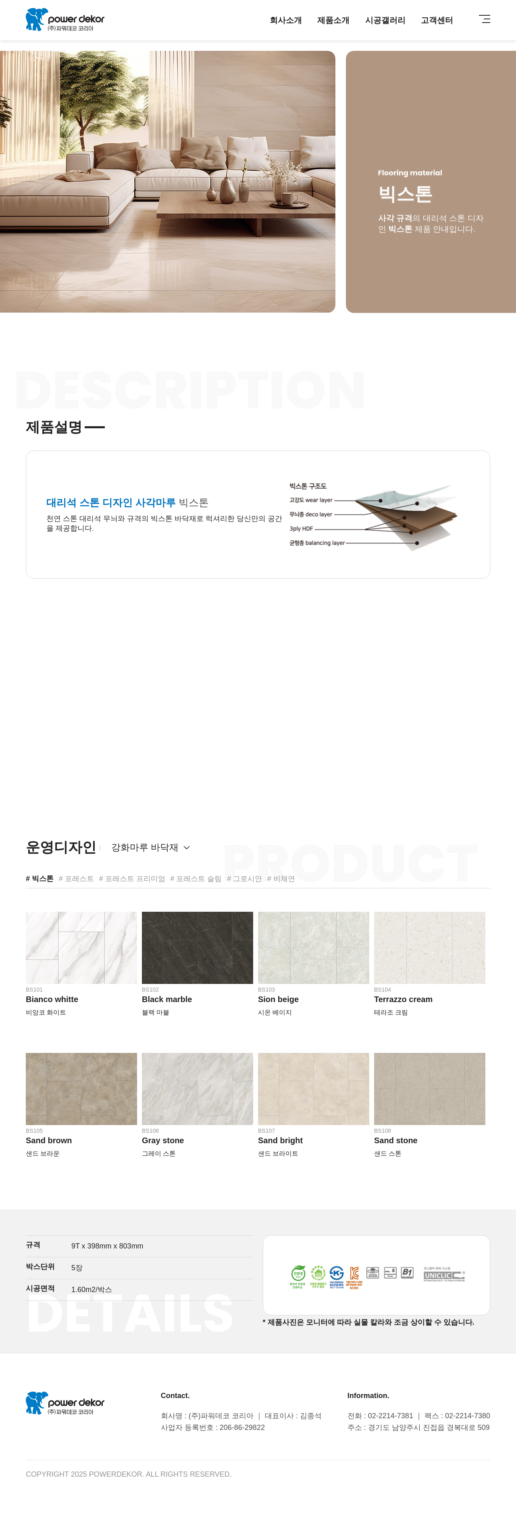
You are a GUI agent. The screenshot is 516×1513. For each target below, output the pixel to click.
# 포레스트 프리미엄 (132, 879)
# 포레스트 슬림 (196, 879)
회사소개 (286, 20)
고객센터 (437, 20)
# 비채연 (281, 879)
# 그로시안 (244, 879)
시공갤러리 (385, 20)
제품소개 (333, 20)
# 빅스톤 (40, 879)
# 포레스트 (76, 879)
